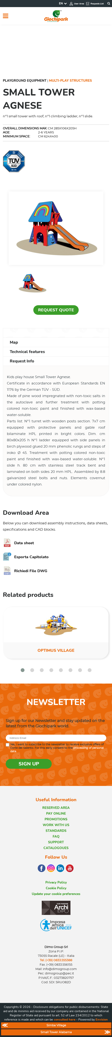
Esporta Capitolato (26, 557)
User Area (76, 3)
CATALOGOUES (56, 848)
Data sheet (18, 543)
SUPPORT (56, 842)
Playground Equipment (25, 80)
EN (61, 3)
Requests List (95, 3)
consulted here (64, 1019)
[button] (22, 670)
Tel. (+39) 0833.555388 (56, 960)
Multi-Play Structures (70, 80)
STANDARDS (56, 831)
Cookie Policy (56, 888)
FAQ (56, 836)
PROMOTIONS (56, 819)
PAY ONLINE (56, 813)
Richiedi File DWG (25, 571)
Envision (102, 1019)
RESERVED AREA (56, 808)
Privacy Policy (56, 882)
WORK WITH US (56, 825)
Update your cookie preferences (56, 894)
